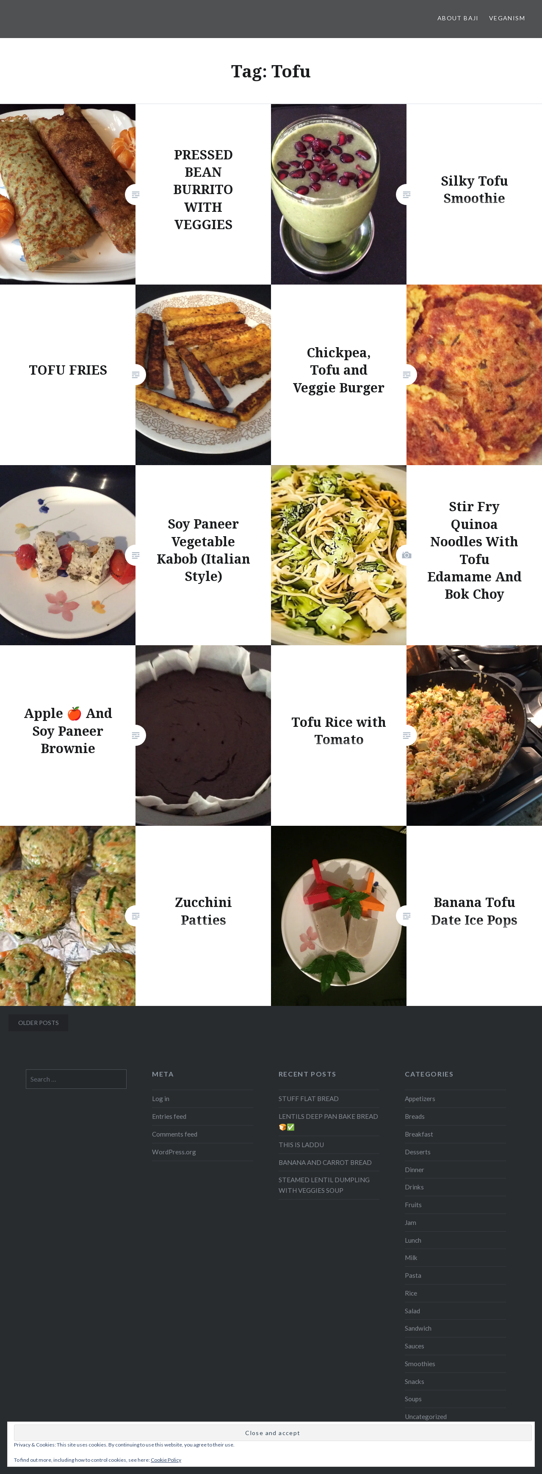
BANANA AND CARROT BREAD (325, 1162)
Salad (412, 1311)
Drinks (414, 1187)
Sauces (414, 1346)
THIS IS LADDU (301, 1144)
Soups (413, 1399)
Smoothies (420, 1363)
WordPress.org (174, 1152)
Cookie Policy (166, 1460)
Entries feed (169, 1116)
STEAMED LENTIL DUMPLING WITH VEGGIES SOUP (324, 1185)
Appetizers (420, 1098)
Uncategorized (426, 1416)
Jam (410, 1222)
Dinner (414, 1169)
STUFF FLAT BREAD (309, 1098)
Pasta (413, 1275)
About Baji (458, 18)
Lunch (413, 1240)
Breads (415, 1116)
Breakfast (419, 1134)
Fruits (413, 1204)
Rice (411, 1293)
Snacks (414, 1381)
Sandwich (418, 1328)
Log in (160, 1098)
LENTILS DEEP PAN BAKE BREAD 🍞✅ (328, 1121)
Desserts (418, 1152)
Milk (411, 1257)
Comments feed (174, 1134)
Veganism (507, 18)
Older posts (38, 1022)
